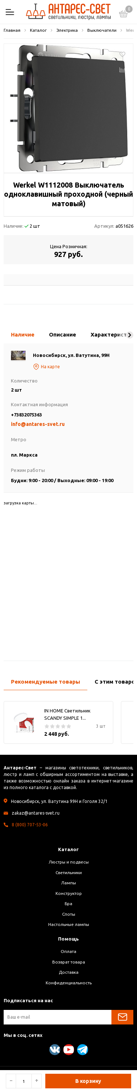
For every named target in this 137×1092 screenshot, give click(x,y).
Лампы (68, 882)
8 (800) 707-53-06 (30, 824)
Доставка (69, 972)
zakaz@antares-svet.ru (36, 813)
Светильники (69, 872)
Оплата (68, 951)
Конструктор (69, 893)
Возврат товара (68, 962)
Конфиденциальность (69, 982)
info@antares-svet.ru (38, 424)
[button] (129, 335)
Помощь (68, 938)
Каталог (68, 849)
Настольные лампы (68, 924)
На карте (46, 367)
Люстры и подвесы (69, 862)
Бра (68, 903)
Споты (68, 914)
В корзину (88, 1081)
